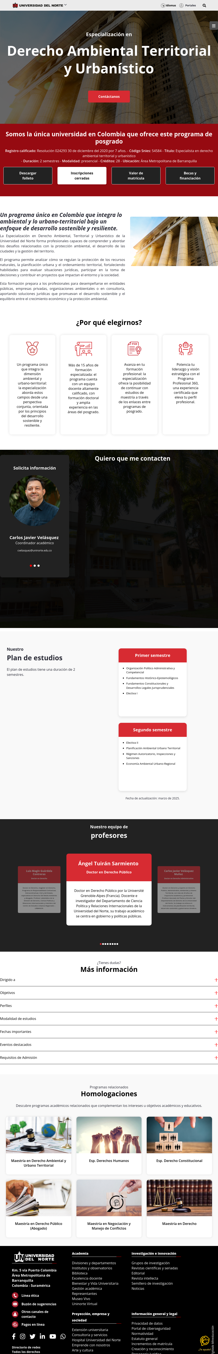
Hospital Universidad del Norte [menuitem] (96, 1340)
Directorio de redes (26, 1347)
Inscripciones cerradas (82, 176)
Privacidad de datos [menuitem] (147, 1323)
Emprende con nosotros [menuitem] (91, 1345)
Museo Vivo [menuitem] (81, 1298)
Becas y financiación (190, 176)
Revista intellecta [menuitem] (145, 1278)
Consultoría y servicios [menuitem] (89, 1335)
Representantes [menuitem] (84, 1293)
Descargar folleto (27, 176)
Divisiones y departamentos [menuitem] (94, 1263)
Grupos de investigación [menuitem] (151, 1263)
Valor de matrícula (136, 176)
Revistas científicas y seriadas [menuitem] (155, 1268)
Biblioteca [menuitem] (79, 1273)
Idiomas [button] (168, 5)
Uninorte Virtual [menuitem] (84, 1303)
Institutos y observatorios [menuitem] (92, 1268)
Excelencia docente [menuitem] (87, 1278)
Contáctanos (109, 96)
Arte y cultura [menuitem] (82, 1350)
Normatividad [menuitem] (142, 1333)
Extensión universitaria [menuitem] (90, 1329)
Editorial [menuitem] (138, 1273)
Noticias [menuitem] (138, 1288)
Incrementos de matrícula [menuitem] (152, 1343)
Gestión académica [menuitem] (87, 1288)
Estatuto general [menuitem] (145, 1338)
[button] (204, 5)
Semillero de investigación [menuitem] (152, 1283)
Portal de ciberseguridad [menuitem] (151, 1328)
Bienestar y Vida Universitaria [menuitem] (95, 1283)
